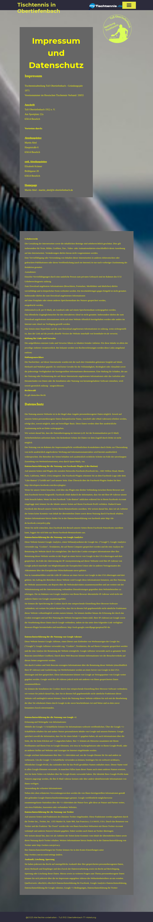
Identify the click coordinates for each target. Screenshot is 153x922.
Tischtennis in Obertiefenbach (38, 8)
